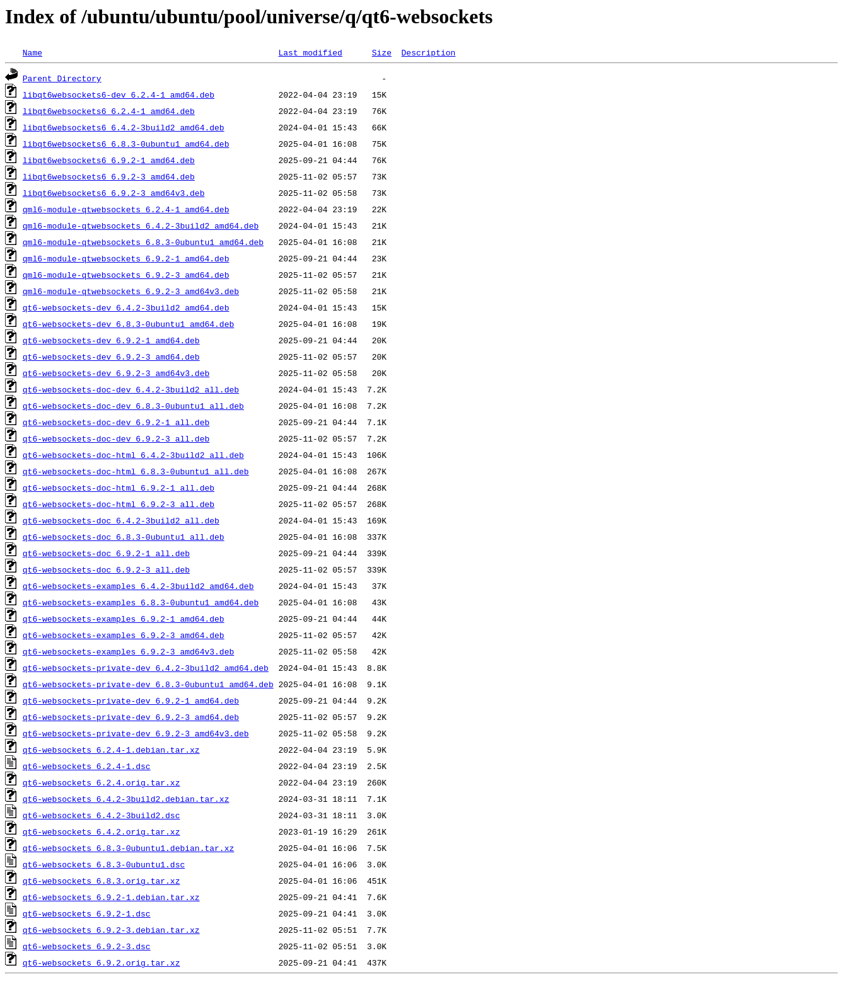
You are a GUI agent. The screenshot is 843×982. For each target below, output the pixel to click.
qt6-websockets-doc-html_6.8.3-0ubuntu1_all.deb (136, 471)
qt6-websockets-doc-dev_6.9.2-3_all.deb (116, 438)
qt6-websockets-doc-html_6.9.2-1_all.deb (118, 487)
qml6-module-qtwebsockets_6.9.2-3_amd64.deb (126, 274)
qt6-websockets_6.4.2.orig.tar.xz (101, 831)
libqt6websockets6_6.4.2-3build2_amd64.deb (123, 127)
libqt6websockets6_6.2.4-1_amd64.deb (109, 111)
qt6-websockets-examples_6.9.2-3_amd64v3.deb (128, 651)
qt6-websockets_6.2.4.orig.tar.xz (101, 782)
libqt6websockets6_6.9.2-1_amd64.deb (109, 160)
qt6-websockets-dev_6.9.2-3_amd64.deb (111, 356)
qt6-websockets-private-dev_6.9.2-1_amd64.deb (131, 700)
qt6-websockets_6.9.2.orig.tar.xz (101, 962)
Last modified (310, 52)
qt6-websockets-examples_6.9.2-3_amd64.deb (123, 635)
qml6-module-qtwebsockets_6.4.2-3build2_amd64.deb (141, 225)
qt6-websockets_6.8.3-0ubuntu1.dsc (104, 864)
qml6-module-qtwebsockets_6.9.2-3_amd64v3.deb (131, 291)
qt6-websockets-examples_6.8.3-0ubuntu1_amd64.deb (141, 602)
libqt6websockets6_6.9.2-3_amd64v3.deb (114, 192)
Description (428, 52)
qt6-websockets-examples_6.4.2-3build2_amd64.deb (138, 585)
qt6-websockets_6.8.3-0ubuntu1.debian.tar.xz (128, 848)
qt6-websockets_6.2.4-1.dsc (87, 766)
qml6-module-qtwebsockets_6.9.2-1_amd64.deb (126, 258)
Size (382, 52)
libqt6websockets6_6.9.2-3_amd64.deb (109, 176)
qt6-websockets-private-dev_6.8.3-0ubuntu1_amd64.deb (148, 684)
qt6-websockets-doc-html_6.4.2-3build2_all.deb (133, 454)
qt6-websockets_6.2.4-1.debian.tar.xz (111, 749)
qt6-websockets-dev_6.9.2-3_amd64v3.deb (116, 373)
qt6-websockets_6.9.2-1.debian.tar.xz (111, 897)
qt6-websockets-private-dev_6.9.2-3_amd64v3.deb (136, 733)
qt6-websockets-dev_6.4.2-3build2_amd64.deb (126, 307)
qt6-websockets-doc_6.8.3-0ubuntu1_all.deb (123, 536)
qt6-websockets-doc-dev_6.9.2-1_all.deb (116, 422)
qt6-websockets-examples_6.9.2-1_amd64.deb (123, 618)
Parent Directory (62, 78)
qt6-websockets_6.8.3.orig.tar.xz (101, 880)
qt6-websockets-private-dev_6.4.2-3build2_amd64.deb (146, 667)
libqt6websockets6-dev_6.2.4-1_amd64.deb (118, 94)
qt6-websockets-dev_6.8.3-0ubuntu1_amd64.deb (128, 323)
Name (32, 52)
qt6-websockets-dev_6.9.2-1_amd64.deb (111, 340)
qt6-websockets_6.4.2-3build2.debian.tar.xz (126, 798)
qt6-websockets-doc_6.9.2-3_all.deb (106, 569)
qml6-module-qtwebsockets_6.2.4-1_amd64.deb (126, 209)
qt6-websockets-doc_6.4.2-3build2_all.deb (121, 520)
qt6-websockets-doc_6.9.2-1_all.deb (106, 553)
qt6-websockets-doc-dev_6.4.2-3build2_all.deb (131, 389)
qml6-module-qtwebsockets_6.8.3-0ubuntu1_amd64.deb (143, 242)
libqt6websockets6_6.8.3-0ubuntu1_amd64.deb (126, 143)
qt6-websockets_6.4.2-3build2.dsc (101, 815)
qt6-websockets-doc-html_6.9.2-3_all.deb (118, 504)
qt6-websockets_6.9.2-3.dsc (87, 946)
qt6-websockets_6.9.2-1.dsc (87, 913)
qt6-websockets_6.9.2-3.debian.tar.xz (111, 929)
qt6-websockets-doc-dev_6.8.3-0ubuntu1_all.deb (133, 405)
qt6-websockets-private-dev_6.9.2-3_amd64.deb (131, 716)
